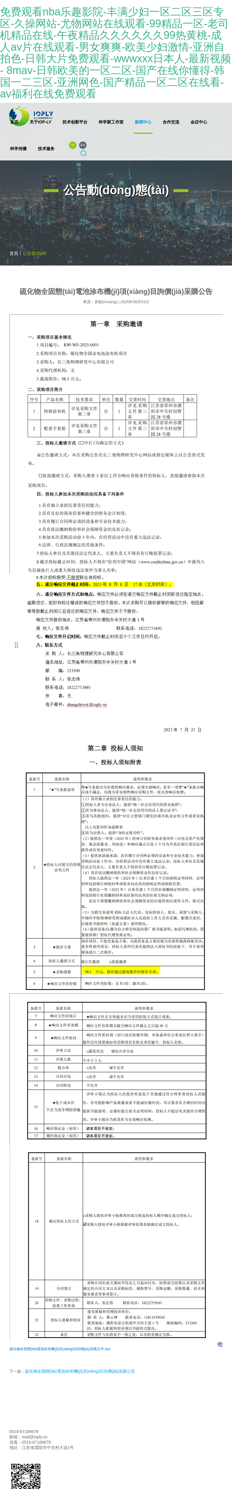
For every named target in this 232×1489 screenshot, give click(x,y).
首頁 (13, 253)
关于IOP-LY (40, 122)
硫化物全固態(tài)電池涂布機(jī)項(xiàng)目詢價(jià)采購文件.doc (60, 1349)
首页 (14, 122)
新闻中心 (143, 122)
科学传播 (18, 148)
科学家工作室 (111, 122)
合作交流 (171, 122)
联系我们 (48, 1431)
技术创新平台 (75, 122)
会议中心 (199, 122)
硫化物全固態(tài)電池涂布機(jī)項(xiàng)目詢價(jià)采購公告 (80, 1371)
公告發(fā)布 (35, 253)
